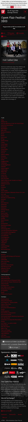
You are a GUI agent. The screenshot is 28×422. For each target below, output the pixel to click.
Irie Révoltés (4, 177)
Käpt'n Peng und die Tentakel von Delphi (11, 180)
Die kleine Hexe (5, 285)
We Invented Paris (5, 249)
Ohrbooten (4, 204)
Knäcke (3, 321)
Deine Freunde (4, 283)
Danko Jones (4, 146)
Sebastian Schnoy (5, 268)
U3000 (3, 244)
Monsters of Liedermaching (8, 197)
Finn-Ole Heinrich (5, 318)
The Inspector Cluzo (6, 234)
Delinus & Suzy (5, 306)
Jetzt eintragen (14, 347)
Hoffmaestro (4, 170)
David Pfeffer (4, 149)
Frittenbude (4, 163)
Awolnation (4, 127)
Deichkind (3, 151)
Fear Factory (4, 158)
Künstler (11, 33)
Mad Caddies (4, 190)
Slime (2, 222)
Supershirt (3, 227)
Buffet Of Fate (4, 140)
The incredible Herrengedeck (8, 232)
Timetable (20, 33)
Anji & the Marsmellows (7, 125)
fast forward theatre (6, 314)
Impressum (4, 414)
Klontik (3, 185)
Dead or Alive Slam (6, 304)
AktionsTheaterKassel (6, 300)
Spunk (2, 292)
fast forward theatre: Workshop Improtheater (12, 316)
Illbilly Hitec (4, 171)
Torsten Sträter (5, 270)
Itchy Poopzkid (5, 178)
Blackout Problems (6, 132)
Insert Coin (4, 175)
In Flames (3, 173)
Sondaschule (4, 223)
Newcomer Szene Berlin (7, 265)
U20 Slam (3, 335)
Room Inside (4, 213)
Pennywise (4, 206)
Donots (3, 152)
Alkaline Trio (4, 121)
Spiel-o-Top (4, 328)
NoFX (2, 201)
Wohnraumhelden (5, 337)
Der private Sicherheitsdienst (8, 307)
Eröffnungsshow (5, 311)
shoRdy (3, 218)
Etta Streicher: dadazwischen (8, 313)
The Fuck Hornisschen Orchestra (9, 230)
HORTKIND (4, 259)
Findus (2, 159)
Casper (3, 142)
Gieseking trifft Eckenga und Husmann (10, 256)
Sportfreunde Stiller (6, 225)
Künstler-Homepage (8, 62)
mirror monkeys (5, 196)
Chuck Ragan (4, 144)
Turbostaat (3, 242)
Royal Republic (5, 215)
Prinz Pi (3, 211)
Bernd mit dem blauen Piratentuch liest (11, 282)
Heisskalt (3, 166)
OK (12, 7)
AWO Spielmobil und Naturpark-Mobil (10, 280)
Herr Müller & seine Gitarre (7, 287)
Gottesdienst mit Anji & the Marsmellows (11, 319)
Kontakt (20, 414)
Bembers (3, 254)
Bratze (2, 135)
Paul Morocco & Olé (6, 266)
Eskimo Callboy (5, 154)
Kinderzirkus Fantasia (6, 289)
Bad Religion (4, 128)
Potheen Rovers (5, 209)
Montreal (3, 199)
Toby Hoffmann (5, 333)
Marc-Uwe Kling (5, 261)
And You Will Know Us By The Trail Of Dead (12, 123)
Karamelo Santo (5, 182)
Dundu (3, 309)
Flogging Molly (5, 161)
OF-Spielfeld (4, 290)
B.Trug (2, 139)
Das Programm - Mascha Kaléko (9, 302)
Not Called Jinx (5, 203)
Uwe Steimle (4, 271)
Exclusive (3, 156)
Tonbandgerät (4, 239)
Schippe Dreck (4, 216)
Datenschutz (12, 414)
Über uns (4, 417)
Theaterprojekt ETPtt (6, 331)
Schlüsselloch (4, 325)
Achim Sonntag (5, 276)
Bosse (2, 133)
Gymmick (3, 258)
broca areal (4, 137)
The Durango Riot (5, 228)
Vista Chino (4, 247)
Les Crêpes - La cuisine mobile (8, 323)
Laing (2, 189)
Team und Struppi (5, 330)
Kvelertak (3, 187)
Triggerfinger (4, 240)
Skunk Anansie (4, 220)
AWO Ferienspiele (5, 278)
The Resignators (5, 237)
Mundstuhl (3, 263)
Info (3, 33)
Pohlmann (3, 208)
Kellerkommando (5, 183)
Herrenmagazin (5, 168)
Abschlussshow (5, 299)
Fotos (3, 36)
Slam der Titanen (5, 326)
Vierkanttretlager (5, 246)
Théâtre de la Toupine (6, 294)
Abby (2, 120)
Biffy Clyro (3, 130)
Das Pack (3, 147)
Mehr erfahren (18, 7)
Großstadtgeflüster (6, 165)
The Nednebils (4, 235)
